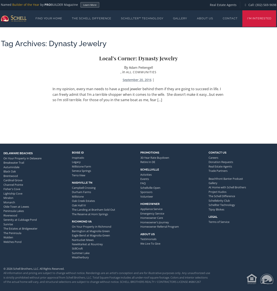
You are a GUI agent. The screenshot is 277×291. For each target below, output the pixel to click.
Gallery (180, 18)
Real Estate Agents (223, 5)
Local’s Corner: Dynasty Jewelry (138, 58)
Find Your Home (49, 18)
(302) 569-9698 (265, 5)
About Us (205, 18)
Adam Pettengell (141, 67)
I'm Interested (259, 18)
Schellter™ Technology (142, 18)
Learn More (89, 4)
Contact (230, 18)
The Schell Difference (91, 18)
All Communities (141, 72)
